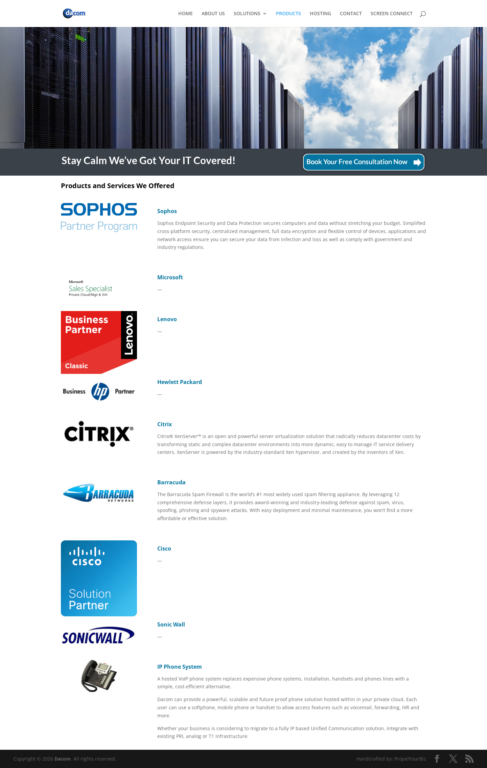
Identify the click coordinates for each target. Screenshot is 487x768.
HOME (185, 14)
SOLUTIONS (247, 14)
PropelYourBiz (410, 759)
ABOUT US (213, 14)
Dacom (62, 759)
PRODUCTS (288, 14)
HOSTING (320, 14)
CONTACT (351, 14)
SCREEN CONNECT (392, 14)
